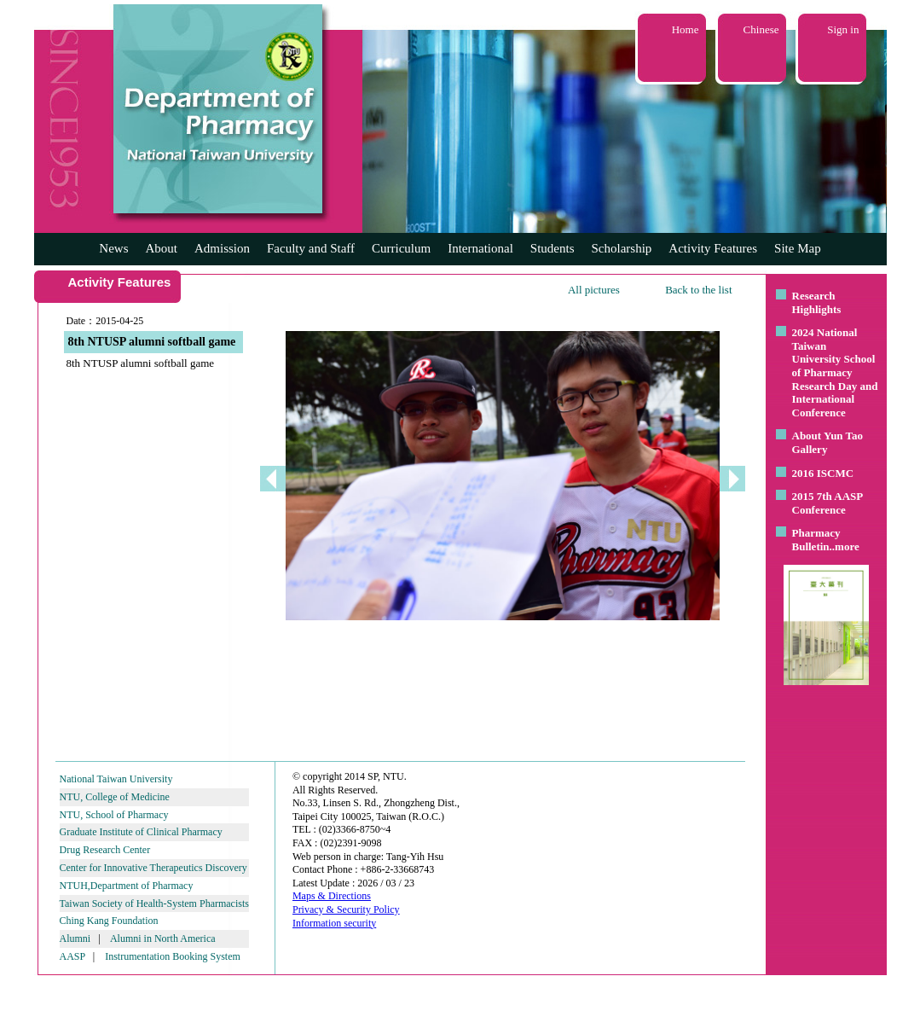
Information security (334, 923)
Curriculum (401, 248)
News (113, 248)
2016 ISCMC (823, 473)
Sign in (843, 29)
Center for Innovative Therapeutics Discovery (153, 868)
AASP (72, 956)
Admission (222, 248)
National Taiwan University (116, 779)
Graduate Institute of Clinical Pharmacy (141, 832)
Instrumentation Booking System (172, 956)
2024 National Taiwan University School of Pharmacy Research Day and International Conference (835, 372)
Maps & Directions (331, 896)
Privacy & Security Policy (346, 909)
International (480, 248)
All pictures (594, 289)
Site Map (797, 248)
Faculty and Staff (311, 248)
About (161, 248)
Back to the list (698, 289)
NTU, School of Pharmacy (114, 815)
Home (685, 29)
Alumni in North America (163, 938)
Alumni (75, 938)
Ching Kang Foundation (109, 921)
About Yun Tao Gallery (828, 442)
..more (844, 546)
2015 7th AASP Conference (827, 503)
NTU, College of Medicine (115, 797)
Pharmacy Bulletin (816, 539)
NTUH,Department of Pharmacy (127, 886)
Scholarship (622, 248)
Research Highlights (817, 302)
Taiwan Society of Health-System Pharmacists (154, 903)
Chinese (761, 29)
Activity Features (712, 248)
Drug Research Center (105, 850)
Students (552, 248)
